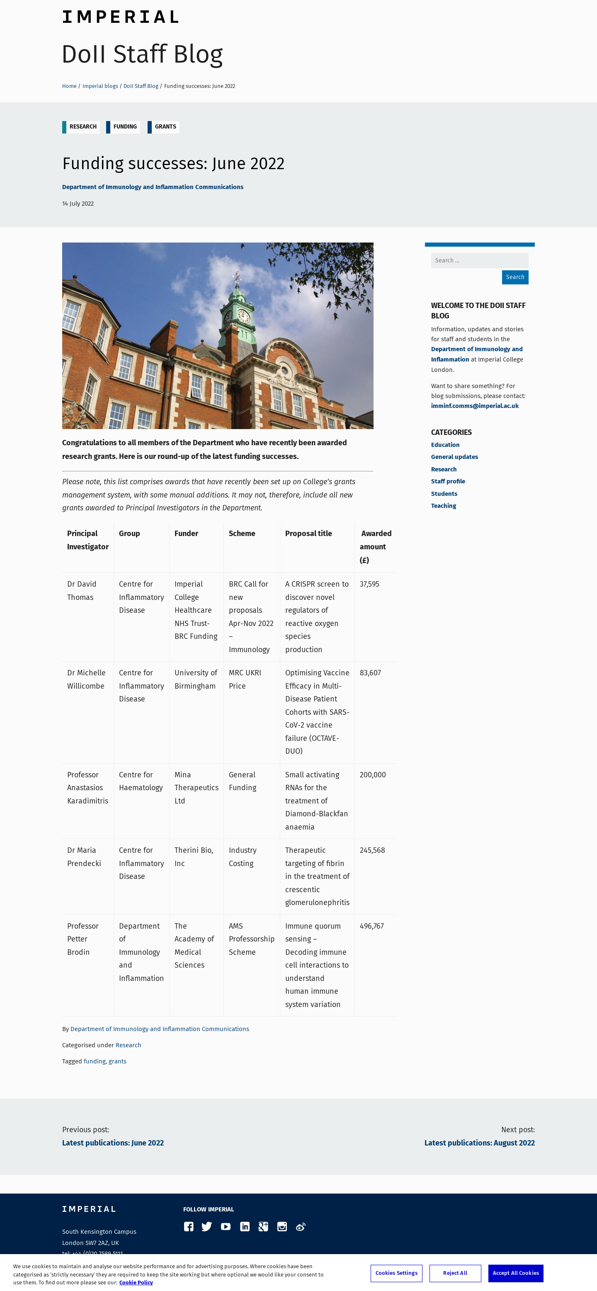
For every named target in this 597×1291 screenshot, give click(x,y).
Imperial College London (120, 14)
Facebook (188, 1227)
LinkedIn (244, 1227)
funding (125, 126)
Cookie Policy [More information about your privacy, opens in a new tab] (136, 1284)
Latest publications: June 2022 (113, 1143)
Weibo (300, 1227)
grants (165, 126)
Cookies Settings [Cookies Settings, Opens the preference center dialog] (396, 1274)
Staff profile (448, 482)
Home (69, 86)
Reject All (455, 1274)
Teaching (443, 506)
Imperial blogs (100, 86)
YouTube (226, 1227)
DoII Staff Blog (142, 54)
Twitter (207, 1227)
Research (83, 126)
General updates (454, 457)
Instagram (282, 1227)
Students (444, 494)
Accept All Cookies (516, 1274)
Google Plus (263, 1227)
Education (445, 445)
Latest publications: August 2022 (480, 1143)
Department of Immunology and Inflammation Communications (152, 187)
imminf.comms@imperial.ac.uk (475, 406)
